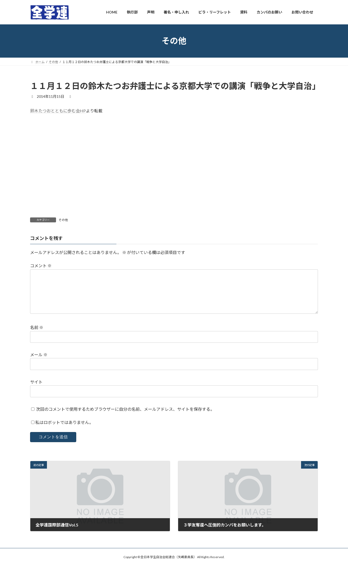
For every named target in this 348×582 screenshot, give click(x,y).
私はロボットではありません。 (64, 430)
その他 (63, 220)
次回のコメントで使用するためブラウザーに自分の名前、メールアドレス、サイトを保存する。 (125, 417)
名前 (36, 335)
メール (38, 362)
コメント (41, 265)
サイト (36, 390)
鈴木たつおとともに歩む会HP (58, 110)
